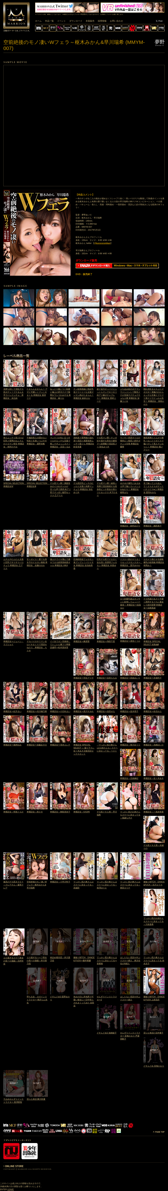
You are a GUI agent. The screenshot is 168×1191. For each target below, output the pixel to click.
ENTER (3, 1189)
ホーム (38, 21)
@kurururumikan (102, 243)
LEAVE (10, 1189)
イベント (61, 21)
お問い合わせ (116, 21)
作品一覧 (49, 21)
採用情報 (102, 21)
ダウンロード (75, 21)
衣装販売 (90, 21)
